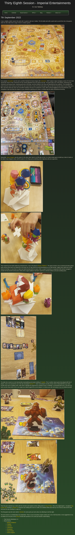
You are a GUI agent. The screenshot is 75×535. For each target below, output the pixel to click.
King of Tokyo (48, 506)
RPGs (34, 12)
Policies (48, 12)
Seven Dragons (10, 157)
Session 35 (15, 507)
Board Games (24, 12)
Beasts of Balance (42, 265)
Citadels (43, 382)
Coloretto (21, 512)
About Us (58, 12)
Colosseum (43, 81)
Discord (18, 516)
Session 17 (32, 383)
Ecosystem (10, 81)
